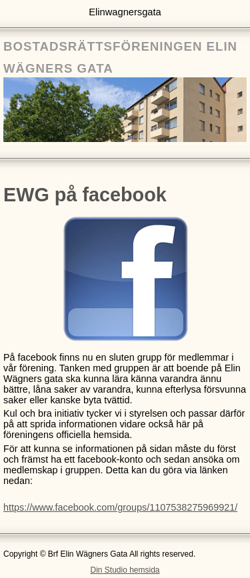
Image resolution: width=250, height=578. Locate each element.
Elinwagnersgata (125, 12)
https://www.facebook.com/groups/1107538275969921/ (120, 507)
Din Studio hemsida (124, 570)
